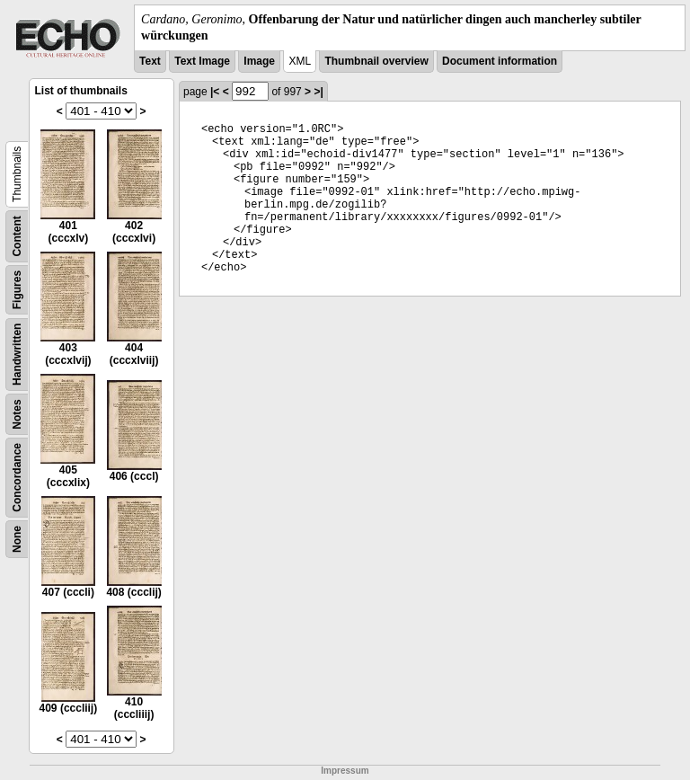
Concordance (17, 477)
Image (259, 61)
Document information (499, 61)
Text (150, 61)
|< (214, 91)
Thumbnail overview (376, 61)
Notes (17, 415)
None (17, 539)
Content (17, 237)
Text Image (202, 61)
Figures (17, 289)
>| (318, 91)
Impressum (344, 771)
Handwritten (17, 355)
